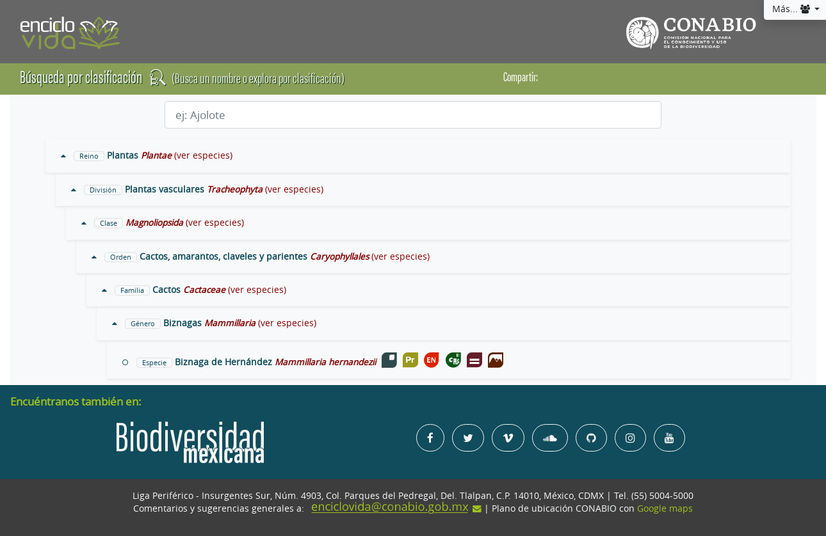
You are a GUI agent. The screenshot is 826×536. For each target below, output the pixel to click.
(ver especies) (203, 155)
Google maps (665, 508)
